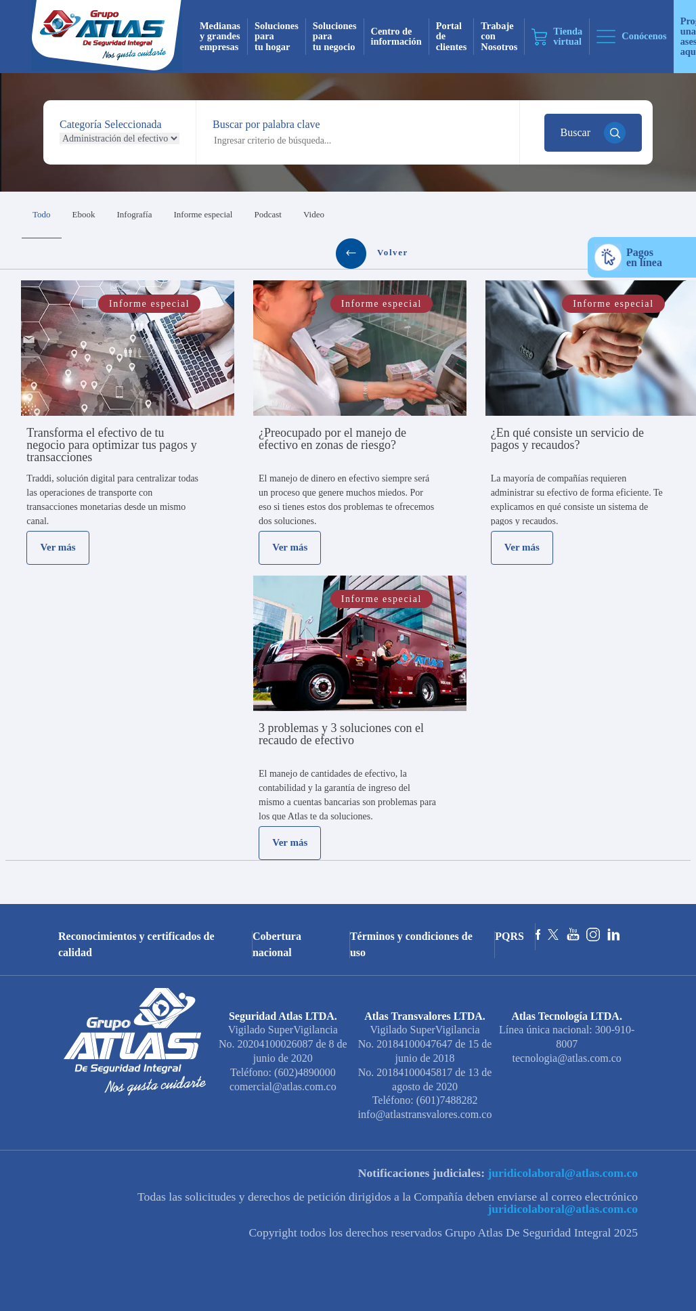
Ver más (58, 547)
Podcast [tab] (267, 214)
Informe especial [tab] (202, 214)
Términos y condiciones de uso (411, 944)
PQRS (509, 936)
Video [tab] (313, 214)
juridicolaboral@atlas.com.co (561, 1173)
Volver (372, 253)
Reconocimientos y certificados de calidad (136, 944)
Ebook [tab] (83, 214)
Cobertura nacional (277, 944)
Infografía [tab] (134, 214)
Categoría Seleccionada (111, 124)
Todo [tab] (41, 214)
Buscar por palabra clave (266, 124)
